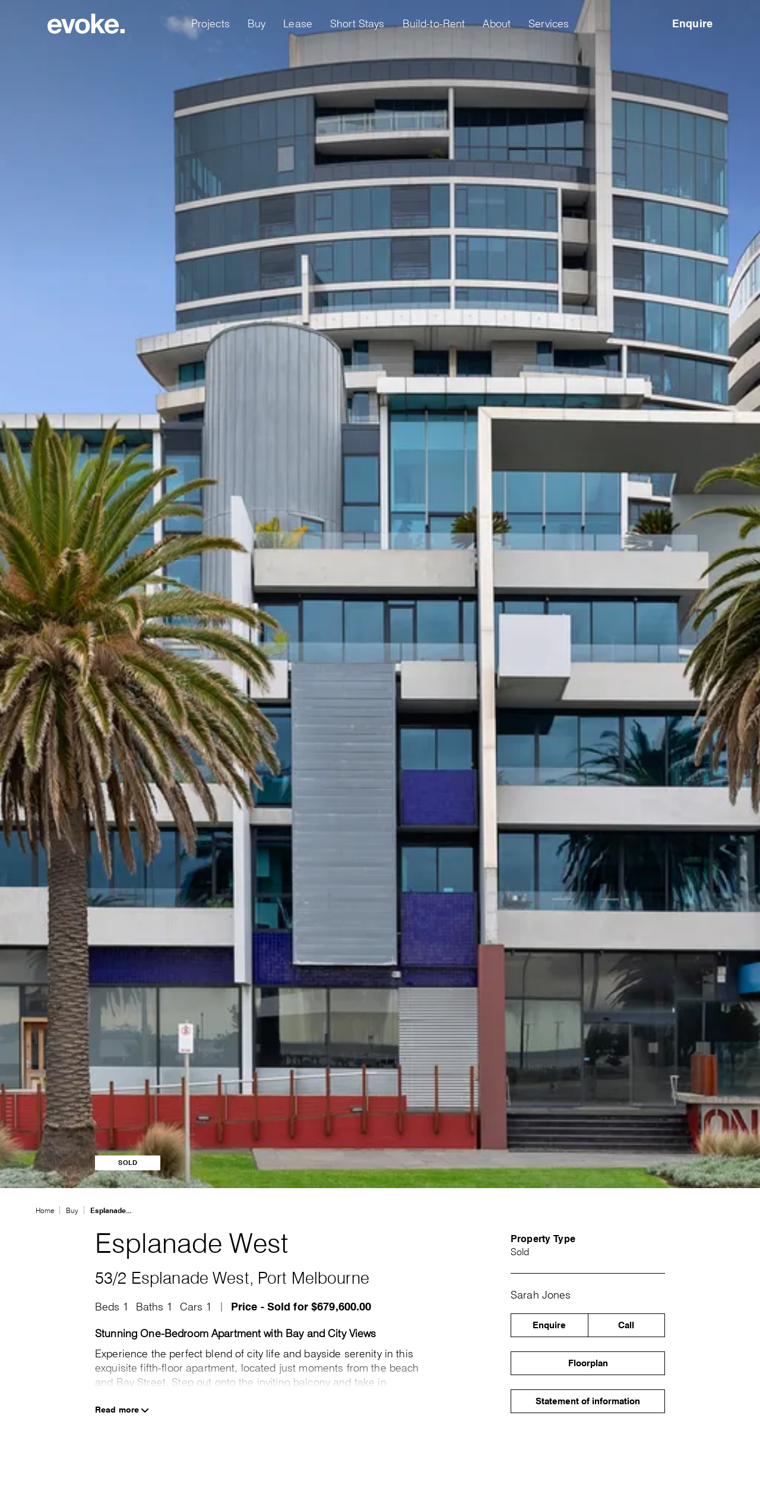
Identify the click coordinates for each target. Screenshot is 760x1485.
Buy (256, 23)
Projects (210, 23)
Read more (122, 1409)
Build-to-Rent (434, 23)
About (497, 23)
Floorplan (588, 1363)
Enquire (692, 23)
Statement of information (588, 1401)
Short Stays (357, 23)
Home (45, 1210)
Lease (297, 23)
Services (548, 23)
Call (626, 1325)
